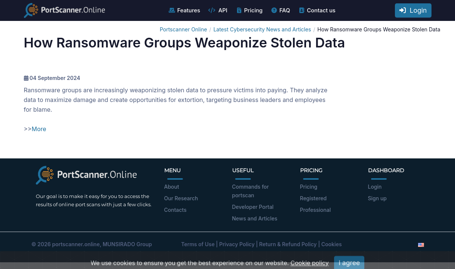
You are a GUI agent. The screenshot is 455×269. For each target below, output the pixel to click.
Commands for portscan (250, 190)
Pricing (248, 10)
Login (413, 10)
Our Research (181, 198)
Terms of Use (198, 244)
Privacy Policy (237, 244)
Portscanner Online (183, 29)
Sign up (377, 198)
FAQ (280, 10)
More (39, 129)
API (217, 10)
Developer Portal (253, 207)
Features (184, 10)
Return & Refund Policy (288, 244)
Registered (313, 198)
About (171, 186)
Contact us (317, 10)
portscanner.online (76, 244)
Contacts (175, 210)
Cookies (331, 244)
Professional (315, 210)
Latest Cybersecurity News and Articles (262, 29)
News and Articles (254, 218)
